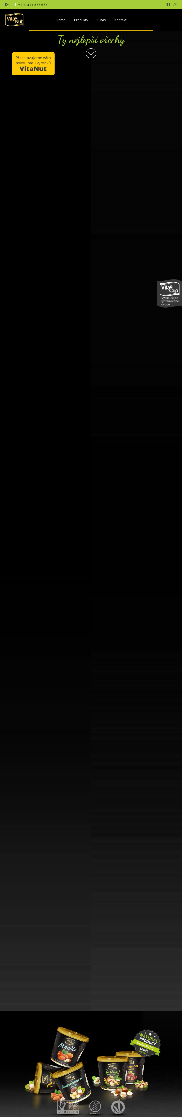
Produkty (81, 20)
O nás (101, 20)
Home (60, 20)
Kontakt (120, 20)
